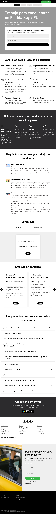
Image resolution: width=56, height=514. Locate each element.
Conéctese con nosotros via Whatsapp (20, 498)
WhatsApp (3, 140)
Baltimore (39, 426)
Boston (39, 428)
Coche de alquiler (36, 227)
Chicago (21, 430)
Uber (23, 5)
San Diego (4, 430)
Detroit (39, 430)
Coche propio (19, 227)
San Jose (3, 433)
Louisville (21, 433)
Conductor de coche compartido (5, 498)
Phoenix (3, 428)
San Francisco (5, 432)
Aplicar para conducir (46, 1)
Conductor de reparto (5, 503)
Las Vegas (40, 432)
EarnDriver (4, 1)
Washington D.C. (23, 428)
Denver (21, 426)
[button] (54, 289)
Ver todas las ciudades (7, 437)
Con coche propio (37, 5)
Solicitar (15, 303)
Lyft (29, 5)
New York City (41, 433)
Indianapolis (22, 432)
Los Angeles (4, 426)
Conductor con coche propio (6, 501)
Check (28, 253)
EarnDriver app (4, 136)
